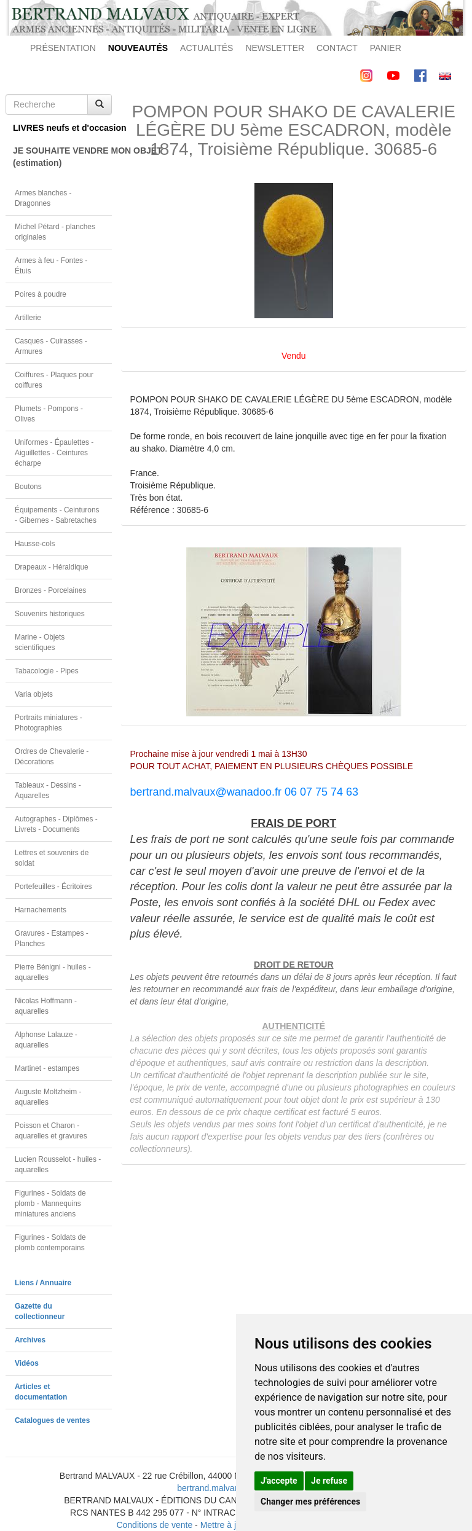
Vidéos (27, 1363)
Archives (30, 1340)
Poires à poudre (40, 294)
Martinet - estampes (47, 1068)
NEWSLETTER (274, 48)
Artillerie (28, 317)
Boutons (28, 486)
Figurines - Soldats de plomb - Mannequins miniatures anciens (50, 1203)
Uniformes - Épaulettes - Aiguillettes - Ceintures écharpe (54, 453)
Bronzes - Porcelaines (50, 590)
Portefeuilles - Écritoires (53, 886)
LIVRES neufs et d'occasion (62, 128)
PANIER (385, 48)
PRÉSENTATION (63, 48)
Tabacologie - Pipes (47, 671)
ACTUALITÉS (206, 48)
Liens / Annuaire (43, 1282)
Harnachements (40, 910)
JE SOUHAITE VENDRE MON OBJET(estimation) (62, 157)
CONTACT (337, 48)
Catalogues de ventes (52, 1420)
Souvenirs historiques (50, 613)
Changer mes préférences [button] (310, 1501)
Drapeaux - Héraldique (51, 567)
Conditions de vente (154, 1525)
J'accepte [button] (279, 1481)
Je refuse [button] (329, 1481)
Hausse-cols (35, 543)
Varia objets (34, 694)
